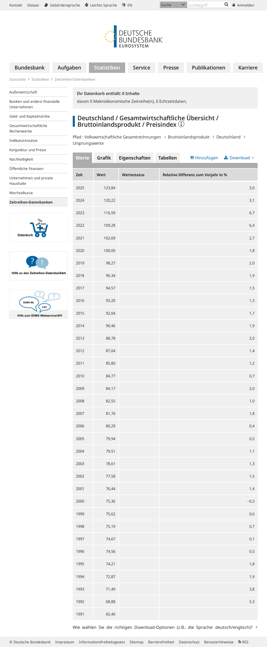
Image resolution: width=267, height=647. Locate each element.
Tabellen (167, 158)
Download (240, 157)
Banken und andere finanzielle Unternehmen (34, 104)
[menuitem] (29, 67)
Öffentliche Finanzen (26, 168)
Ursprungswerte (88, 143)
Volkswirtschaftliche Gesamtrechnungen (122, 137)
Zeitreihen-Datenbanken (75, 79)
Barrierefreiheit (161, 641)
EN (127, 5)
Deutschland (228, 137)
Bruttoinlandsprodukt (189, 137)
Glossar (33, 5)
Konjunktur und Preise (27, 149)
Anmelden (243, 5)
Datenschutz (189, 641)
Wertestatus (133, 174)
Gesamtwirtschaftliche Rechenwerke (28, 128)
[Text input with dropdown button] (208, 5)
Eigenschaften (134, 158)
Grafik (104, 158)
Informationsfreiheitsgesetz (102, 641)
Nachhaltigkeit (21, 159)
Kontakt (15, 5)
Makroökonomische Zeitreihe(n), (123, 101)
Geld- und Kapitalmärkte (29, 116)
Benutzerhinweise (219, 641)
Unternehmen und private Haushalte (31, 180)
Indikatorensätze (23, 140)
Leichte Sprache (101, 5)
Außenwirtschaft (23, 92)
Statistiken (40, 79)
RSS (243, 641)
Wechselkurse (21, 192)
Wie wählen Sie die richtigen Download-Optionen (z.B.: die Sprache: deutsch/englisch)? (163, 627)
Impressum (64, 641)
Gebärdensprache (62, 5)
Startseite (17, 79)
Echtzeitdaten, (171, 101)
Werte (82, 158)
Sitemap (136, 641)
